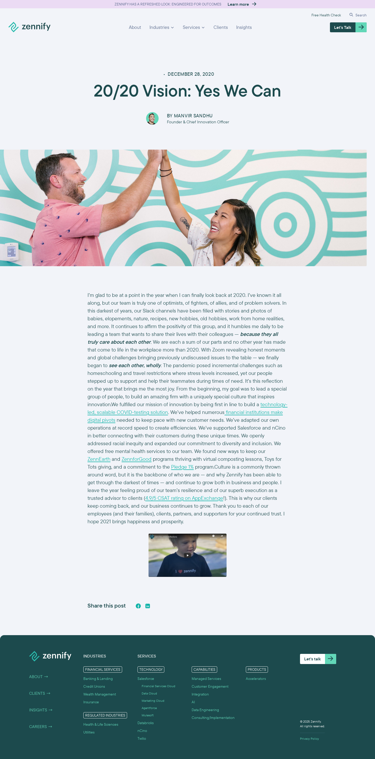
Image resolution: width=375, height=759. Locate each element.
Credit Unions (94, 686)
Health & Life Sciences (100, 724)
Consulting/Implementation (213, 717)
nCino (142, 730)
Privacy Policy (309, 738)
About (135, 27)
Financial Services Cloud (158, 686)
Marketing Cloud (153, 700)
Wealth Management (99, 694)
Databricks (146, 723)
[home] (29, 27)
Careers (41, 726)
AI (193, 702)
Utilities (89, 732)
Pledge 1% (182, 466)
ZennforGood (137, 459)
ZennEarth (99, 459)
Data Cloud (149, 693)
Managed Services (206, 678)
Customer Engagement (210, 686)
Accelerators (256, 678)
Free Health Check (326, 15)
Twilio (142, 738)
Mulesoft (148, 715)
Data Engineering (205, 710)
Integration (200, 694)
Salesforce (146, 678)
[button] (162, 27)
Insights (244, 27)
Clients (221, 27)
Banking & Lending (98, 678)
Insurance (91, 702)
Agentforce (149, 708)
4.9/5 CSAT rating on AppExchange (184, 498)
